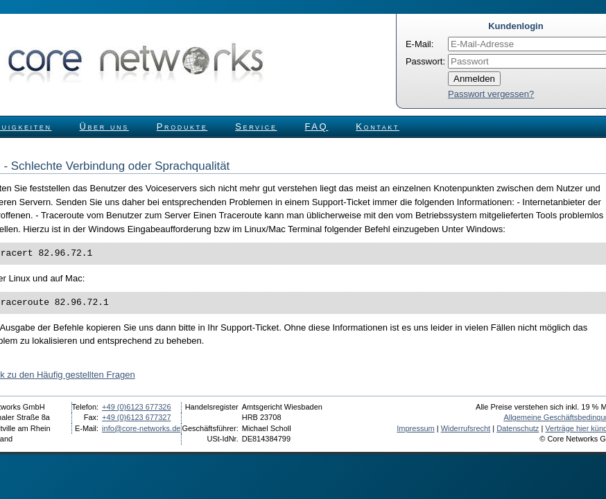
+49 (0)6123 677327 (136, 417)
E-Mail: (419, 44)
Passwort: (425, 61)
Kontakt (377, 126)
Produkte (182, 126)
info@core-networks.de (141, 428)
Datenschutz (517, 428)
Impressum (415, 428)
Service (256, 126)
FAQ (317, 126)
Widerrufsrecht (466, 428)
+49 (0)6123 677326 (136, 407)
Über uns (104, 126)
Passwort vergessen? (491, 94)
